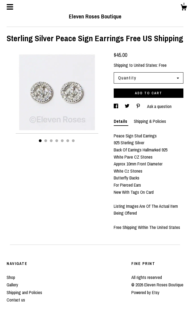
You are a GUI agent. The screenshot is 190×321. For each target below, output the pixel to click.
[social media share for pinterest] (139, 106)
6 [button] (67, 140)
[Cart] (184, 8)
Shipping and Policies (24, 292)
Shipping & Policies (150, 121)
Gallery (12, 285)
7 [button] (73, 140)
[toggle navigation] (10, 7)
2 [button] (45, 140)
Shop (11, 277)
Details (121, 121)
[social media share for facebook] (116, 106)
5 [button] (62, 140)
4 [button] (56, 140)
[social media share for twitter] (128, 106)
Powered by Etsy (145, 292)
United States (145, 65)
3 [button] (51, 140)
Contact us (16, 300)
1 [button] (40, 140)
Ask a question (159, 106)
